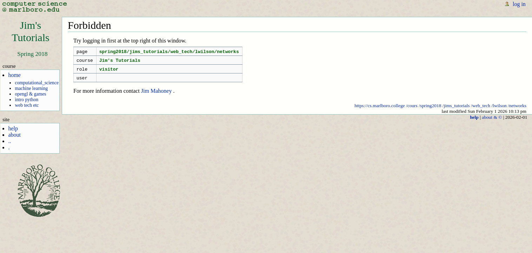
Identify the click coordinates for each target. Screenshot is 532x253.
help (13, 128)
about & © (492, 121)
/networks (517, 109)
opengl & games (30, 94)
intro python (26, 99)
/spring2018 (430, 109)
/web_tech (480, 109)
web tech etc (27, 105)
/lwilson (498, 109)
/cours (412, 109)
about (14, 135)
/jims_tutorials (456, 109)
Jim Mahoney (156, 95)
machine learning (31, 88)
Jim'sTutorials (30, 31)
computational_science (37, 82)
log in (519, 4)
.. (9, 141)
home (14, 75)
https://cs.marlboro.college (379, 109)
